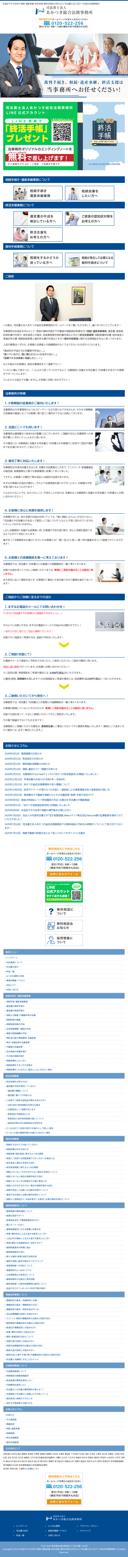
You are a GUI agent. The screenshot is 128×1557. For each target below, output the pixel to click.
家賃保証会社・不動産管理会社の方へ (23, 1220)
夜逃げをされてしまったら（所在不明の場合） (26, 1288)
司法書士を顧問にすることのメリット (22, 1359)
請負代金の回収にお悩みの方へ (20, 1350)
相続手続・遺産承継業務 (17, 1002)
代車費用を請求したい (16, 1385)
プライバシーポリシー (89, 1526)
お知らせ (10, 1415)
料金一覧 (10, 971)
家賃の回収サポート (15, 1216)
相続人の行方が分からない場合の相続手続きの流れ (29, 1185)
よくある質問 (54, 1526)
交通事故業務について (16, 1371)
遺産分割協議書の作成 (16, 1033)
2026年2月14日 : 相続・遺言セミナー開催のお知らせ (31, 769)
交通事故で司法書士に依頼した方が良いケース (27, 1394)
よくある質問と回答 (15, 976)
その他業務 (11, 1419)
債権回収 (10, 1424)
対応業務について (14, 962)
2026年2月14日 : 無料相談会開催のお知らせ (27, 764)
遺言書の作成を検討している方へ (21, 1086)
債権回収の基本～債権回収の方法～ (22, 1305)
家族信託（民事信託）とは (19, 1114)
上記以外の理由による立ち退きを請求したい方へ (28, 1238)
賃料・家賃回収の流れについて (20, 1337)
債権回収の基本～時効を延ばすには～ (23, 1309)
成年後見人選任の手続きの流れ (20, 1163)
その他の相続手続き (15, 1056)
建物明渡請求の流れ (15, 1252)
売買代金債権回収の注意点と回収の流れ (24, 1346)
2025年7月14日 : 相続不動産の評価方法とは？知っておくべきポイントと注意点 (45, 833)
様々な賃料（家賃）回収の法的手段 (21, 1256)
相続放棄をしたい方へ (16, 1061)
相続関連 (10, 1433)
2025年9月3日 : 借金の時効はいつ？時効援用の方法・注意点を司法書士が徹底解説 (47, 800)
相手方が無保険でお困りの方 (19, 1403)
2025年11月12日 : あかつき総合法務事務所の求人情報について (37, 784)
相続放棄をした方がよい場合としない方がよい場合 (29, 1070)
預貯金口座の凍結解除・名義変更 (21, 1038)
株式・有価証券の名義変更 (18, 1042)
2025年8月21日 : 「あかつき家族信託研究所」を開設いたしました (37, 805)
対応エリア (11, 985)
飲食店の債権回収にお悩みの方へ (21, 1327)
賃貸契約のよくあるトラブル (19, 1270)
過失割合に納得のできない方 (19, 1398)
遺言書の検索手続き (15, 1006)
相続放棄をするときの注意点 (19, 1065)
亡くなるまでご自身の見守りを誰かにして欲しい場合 (29, 1128)
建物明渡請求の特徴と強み (18, 1247)
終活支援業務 (12, 1438)
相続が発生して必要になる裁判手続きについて (27, 1190)
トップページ (11, 958)
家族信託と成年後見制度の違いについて (26, 1118)
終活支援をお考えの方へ (17, 1082)
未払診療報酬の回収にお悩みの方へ (22, 1314)
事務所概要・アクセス (15, 980)
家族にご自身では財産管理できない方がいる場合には (30, 1158)
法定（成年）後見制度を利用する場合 (24, 1105)
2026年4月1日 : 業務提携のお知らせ (23, 753)
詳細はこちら (33, 1469)
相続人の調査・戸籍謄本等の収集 (21, 1015)
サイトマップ (85, 1531)
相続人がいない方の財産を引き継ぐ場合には (26, 1181)
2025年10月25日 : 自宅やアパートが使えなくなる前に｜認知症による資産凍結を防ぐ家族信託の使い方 (57, 789)
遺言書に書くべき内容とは (20, 1095)
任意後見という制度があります (21, 1109)
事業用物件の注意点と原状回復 (20, 1279)
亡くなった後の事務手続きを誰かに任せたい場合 (28, 1133)
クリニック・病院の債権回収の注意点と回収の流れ (28, 1318)
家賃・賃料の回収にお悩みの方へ (21, 1332)
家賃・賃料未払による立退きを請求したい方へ (26, 1234)
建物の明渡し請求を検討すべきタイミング (24, 1261)
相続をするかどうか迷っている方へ (22, 1145)
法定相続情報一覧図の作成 (18, 1029)
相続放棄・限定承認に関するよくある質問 (24, 1154)
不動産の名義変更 (14, 1047)
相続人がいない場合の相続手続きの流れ (24, 1176)
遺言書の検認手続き (15, 1010)
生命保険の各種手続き (16, 1051)
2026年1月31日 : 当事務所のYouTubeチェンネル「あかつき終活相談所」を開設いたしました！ (52, 774)
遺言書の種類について (18, 1091)
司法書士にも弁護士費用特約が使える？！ (25, 1389)
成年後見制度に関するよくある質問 (22, 1167)
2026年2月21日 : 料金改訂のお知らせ (24, 759)
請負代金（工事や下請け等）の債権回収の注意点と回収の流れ (33, 1355)
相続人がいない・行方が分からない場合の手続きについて (32, 1172)
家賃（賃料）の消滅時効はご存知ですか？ (24, 1243)
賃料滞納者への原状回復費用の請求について (26, 1284)
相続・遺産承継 (13, 1428)
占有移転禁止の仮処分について (20, 1275)
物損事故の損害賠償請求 (17, 1376)
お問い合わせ (12, 990)
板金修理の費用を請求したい (19, 1380)
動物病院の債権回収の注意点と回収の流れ (25, 1323)
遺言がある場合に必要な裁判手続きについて (26, 1195)
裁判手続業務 (12, 1442)
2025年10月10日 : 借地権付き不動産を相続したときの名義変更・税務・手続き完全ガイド (49, 795)
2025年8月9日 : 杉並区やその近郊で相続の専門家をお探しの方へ (38, 810)
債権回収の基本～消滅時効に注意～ (22, 1300)
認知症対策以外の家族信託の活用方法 (25, 1123)
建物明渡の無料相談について (19, 1211)
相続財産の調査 (13, 1020)
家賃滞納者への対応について (19, 1266)
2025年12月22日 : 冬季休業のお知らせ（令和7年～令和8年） (35, 779)
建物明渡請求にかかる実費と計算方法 (23, 1229)
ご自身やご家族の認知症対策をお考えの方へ (26, 1100)
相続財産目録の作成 (15, 1024)
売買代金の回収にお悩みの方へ (20, 1341)
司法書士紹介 (12, 967)
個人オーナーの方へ (15, 1225)
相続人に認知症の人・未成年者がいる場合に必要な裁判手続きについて (38, 1199)
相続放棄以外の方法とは (17, 1149)
